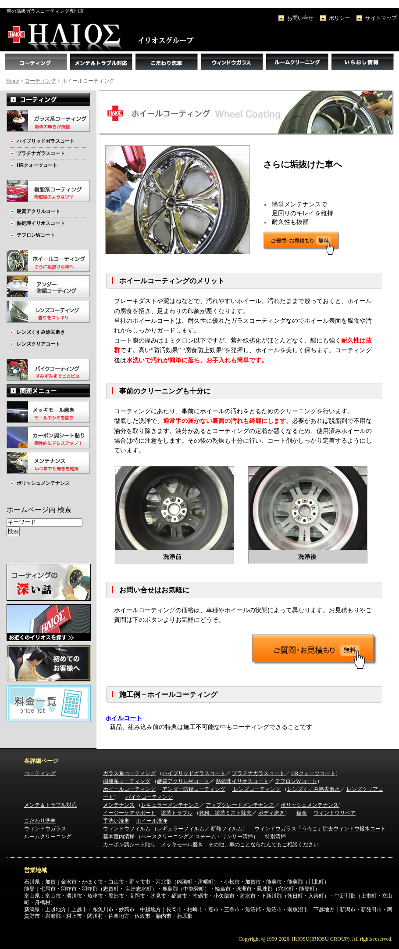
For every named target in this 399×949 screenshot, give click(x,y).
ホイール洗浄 (151, 821)
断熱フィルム (226, 829)
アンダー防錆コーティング (193, 789)
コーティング (40, 81)
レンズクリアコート (38, 343)
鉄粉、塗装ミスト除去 (225, 813)
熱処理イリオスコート (41, 223)
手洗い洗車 (116, 821)
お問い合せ (300, 18)
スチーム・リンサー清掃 (224, 837)
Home (12, 81)
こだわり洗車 (40, 821)
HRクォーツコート (37, 165)
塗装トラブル (176, 813)
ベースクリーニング (165, 837)
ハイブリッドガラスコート (46, 141)
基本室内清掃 (119, 837)
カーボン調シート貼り (129, 844)
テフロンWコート (36, 235)
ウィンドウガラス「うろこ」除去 (293, 829)
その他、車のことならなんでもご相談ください (263, 844)
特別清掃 (275, 837)
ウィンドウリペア (335, 813)
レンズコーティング (256, 789)
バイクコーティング (149, 797)
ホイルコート (123, 718)
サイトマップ (381, 18)
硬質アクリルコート (38, 211)
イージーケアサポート (129, 813)
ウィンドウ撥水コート (359, 829)
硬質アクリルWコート (183, 781)
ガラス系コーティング (129, 773)
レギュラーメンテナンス (170, 805)
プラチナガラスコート (41, 153)
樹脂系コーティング (126, 781)
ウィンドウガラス (45, 829)
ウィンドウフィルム (126, 829)
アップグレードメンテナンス (240, 805)
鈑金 (301, 813)
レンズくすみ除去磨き (41, 332)
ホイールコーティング (129, 789)
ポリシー (339, 18)
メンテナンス (119, 805)
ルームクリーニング (47, 837)
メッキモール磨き (182, 844)
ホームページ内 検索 (39, 509)
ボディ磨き (271, 813)
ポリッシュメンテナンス (43, 483)
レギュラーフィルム (180, 829)
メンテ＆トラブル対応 (50, 805)
